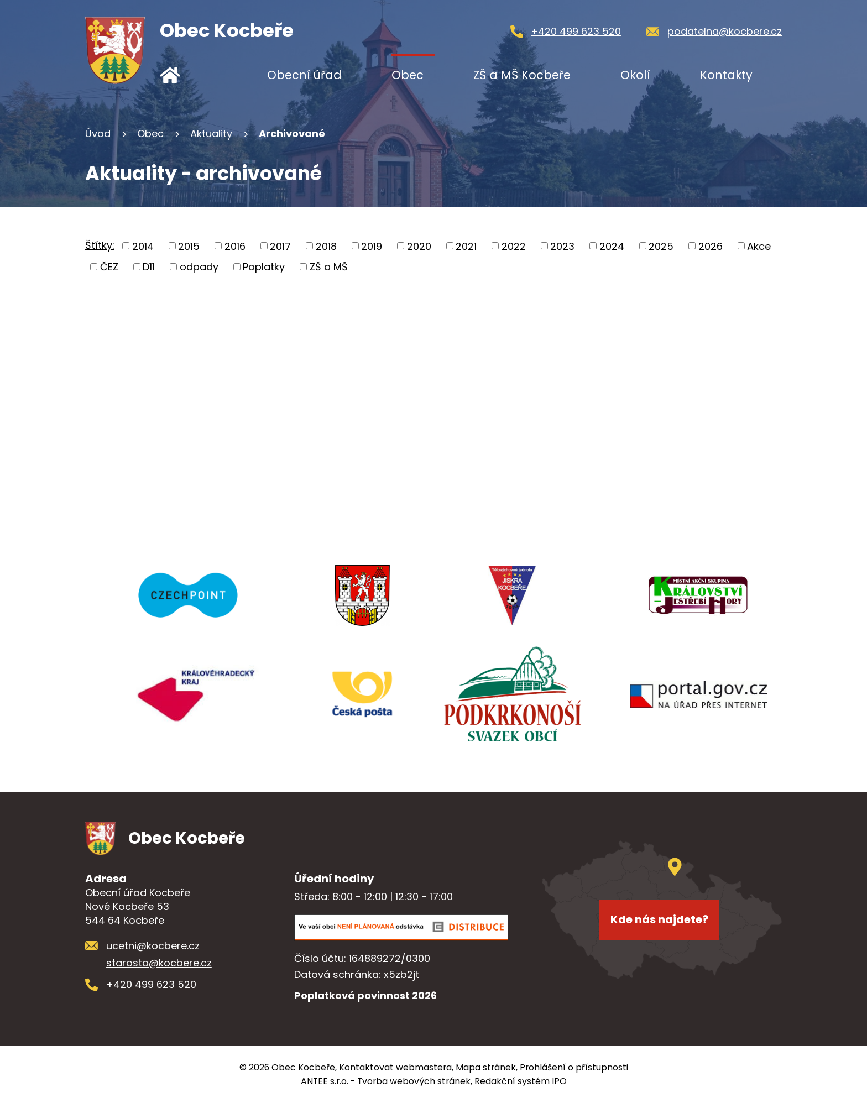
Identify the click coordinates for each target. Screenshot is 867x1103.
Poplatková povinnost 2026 (365, 995)
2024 (611, 246)
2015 (189, 246)
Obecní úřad (304, 75)
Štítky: (99, 245)
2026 (710, 246)
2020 (419, 246)
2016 (235, 246)
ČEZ (109, 267)
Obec (407, 75)
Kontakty (726, 75)
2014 (143, 246)
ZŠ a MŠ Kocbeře (522, 75)
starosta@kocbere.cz (159, 963)
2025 (661, 246)
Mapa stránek (486, 1067)
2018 (326, 246)
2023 (562, 246)
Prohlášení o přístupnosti (574, 1067)
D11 (149, 267)
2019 (371, 246)
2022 (514, 246)
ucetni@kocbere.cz (153, 946)
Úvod (194, 75)
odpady (199, 267)
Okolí (635, 75)
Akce (759, 246)
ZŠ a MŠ (329, 267)
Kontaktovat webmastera (395, 1067)
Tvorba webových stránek (414, 1081)
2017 (280, 246)
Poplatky (264, 267)
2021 (466, 246)
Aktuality (211, 133)
